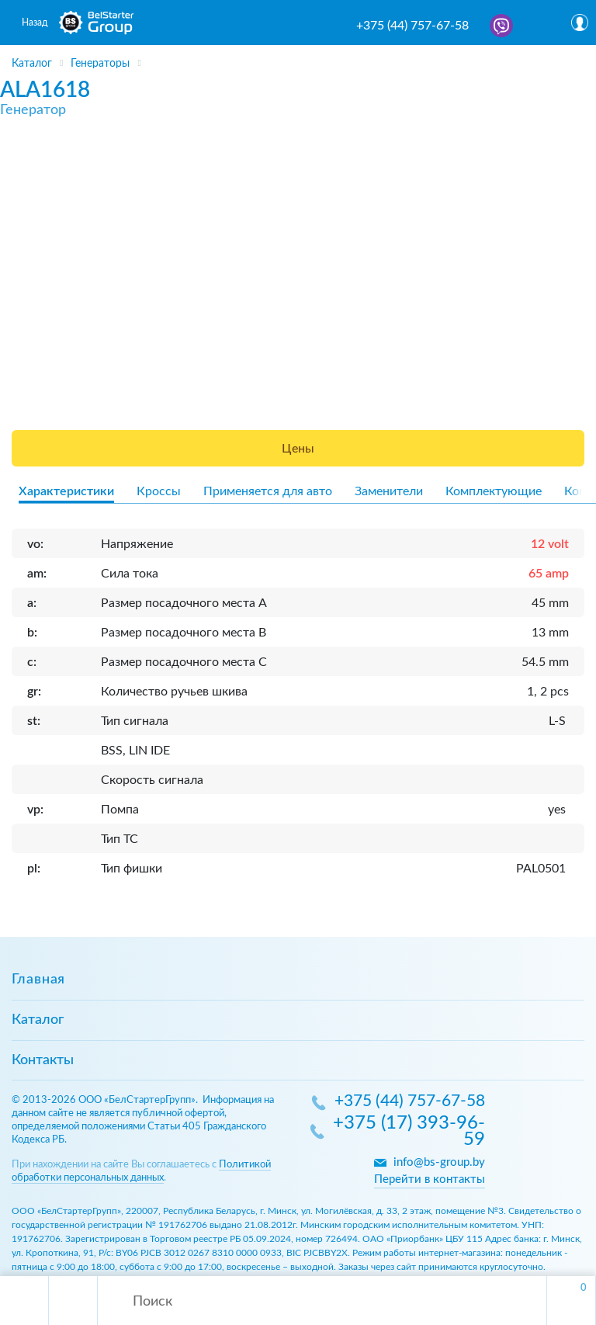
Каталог (38, 1020)
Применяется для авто (267, 491)
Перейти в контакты (429, 1179)
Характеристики (66, 491)
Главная (38, 980)
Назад (34, 22)
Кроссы (159, 491)
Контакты (43, 1060)
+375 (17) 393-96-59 (409, 1132)
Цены (298, 448)
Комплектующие (493, 491)
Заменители (389, 491)
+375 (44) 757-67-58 (412, 25)
